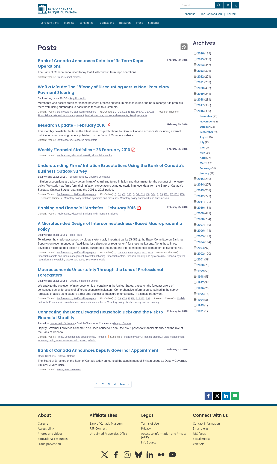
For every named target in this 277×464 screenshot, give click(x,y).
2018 (200, 99)
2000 (200, 265)
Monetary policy (72, 198)
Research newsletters (85, 140)
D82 (124, 252)
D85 (130, 252)
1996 (200, 288)
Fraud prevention (49, 444)
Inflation (92, 340)
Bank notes (86, 22)
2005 (200, 236)
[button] (208, 396)
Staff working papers (84, 111)
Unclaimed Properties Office (108, 434)
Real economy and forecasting (142, 302)
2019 (200, 94)
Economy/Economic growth (71, 340)
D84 (153, 194)
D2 (137, 194)
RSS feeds (199, 434)
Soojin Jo (75, 280)
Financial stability (151, 336)
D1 (119, 111)
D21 (142, 194)
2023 (200, 71)
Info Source (148, 442)
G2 (146, 111)
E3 (161, 194)
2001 (200, 259)
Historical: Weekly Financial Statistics (91, 155)
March (203, 163)
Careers (232, 14)
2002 (200, 254)
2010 (200, 208)
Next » (124, 384)
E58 (138, 111)
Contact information (206, 423)
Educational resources (53, 439)
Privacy (146, 428)
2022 (200, 76)
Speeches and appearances (79, 336)
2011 (200, 202)
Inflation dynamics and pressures (100, 198)
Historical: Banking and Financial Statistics (94, 213)
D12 (124, 111)
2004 (200, 242)
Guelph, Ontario (122, 323)
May (202, 152)
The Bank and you (211, 14)
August (204, 137)
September (206, 132)
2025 (200, 59)
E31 (166, 194)
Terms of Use (150, 423)
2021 (200, 82)
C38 (124, 298)
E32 (148, 298)
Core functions (49, 22)
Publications (106, 22)
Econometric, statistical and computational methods (77, 302)
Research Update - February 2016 (71, 125)
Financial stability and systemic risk (146, 256)
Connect (98, 428)
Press (139, 22)
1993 (200, 305)
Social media (201, 439)
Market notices (72, 77)
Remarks (102, 336)
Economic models (95, 259)
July (202, 142)
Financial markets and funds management (61, 115)
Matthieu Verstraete (99, 176)
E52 (176, 194)
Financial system (116, 256)
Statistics (154, 22)
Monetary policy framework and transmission (144, 198)
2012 (200, 196)
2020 (200, 88)
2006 (200, 231)
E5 (132, 111)
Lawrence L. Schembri (62, 323)
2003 (200, 248)
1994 (200, 300)
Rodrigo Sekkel (89, 280)
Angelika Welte (78, 98)
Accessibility (46, 428)
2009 (200, 213)
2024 (200, 65)
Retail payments (138, 115)
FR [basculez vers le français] (227, 5)
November (206, 121)
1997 (200, 282)
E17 (138, 298)
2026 (200, 53)
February (205, 168)
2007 (200, 225)
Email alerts (200, 428)
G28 (151, 111)
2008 (200, 219)
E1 (132, 298)
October (205, 126)
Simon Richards (78, 176)
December (206, 116)
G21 (144, 252)
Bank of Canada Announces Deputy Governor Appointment (98, 350)
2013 (200, 190)
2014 (200, 184)
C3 (119, 298)
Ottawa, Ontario (66, 356)
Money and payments (116, 115)
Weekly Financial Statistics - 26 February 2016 (84, 150)
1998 (200, 276)
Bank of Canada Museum (106, 423)
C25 (129, 194)
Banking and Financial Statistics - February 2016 (87, 208)
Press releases (72, 369)
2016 (200, 111)
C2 (123, 194)
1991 (200, 311)
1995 (200, 294)
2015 (200, 179)
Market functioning (95, 256)
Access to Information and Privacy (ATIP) (163, 435)
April (203, 157)
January (204, 173)
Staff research (64, 111)
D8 (147, 194)
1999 (200, 271)
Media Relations (46, 356)
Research (125, 22)
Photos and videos (50, 434)
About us (190, 14)
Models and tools (75, 259)
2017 (200, 105)
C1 (119, 194)
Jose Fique (76, 234)
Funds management (173, 336)
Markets (69, 22)
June (202, 147)
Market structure (94, 115)
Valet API (199, 444)
